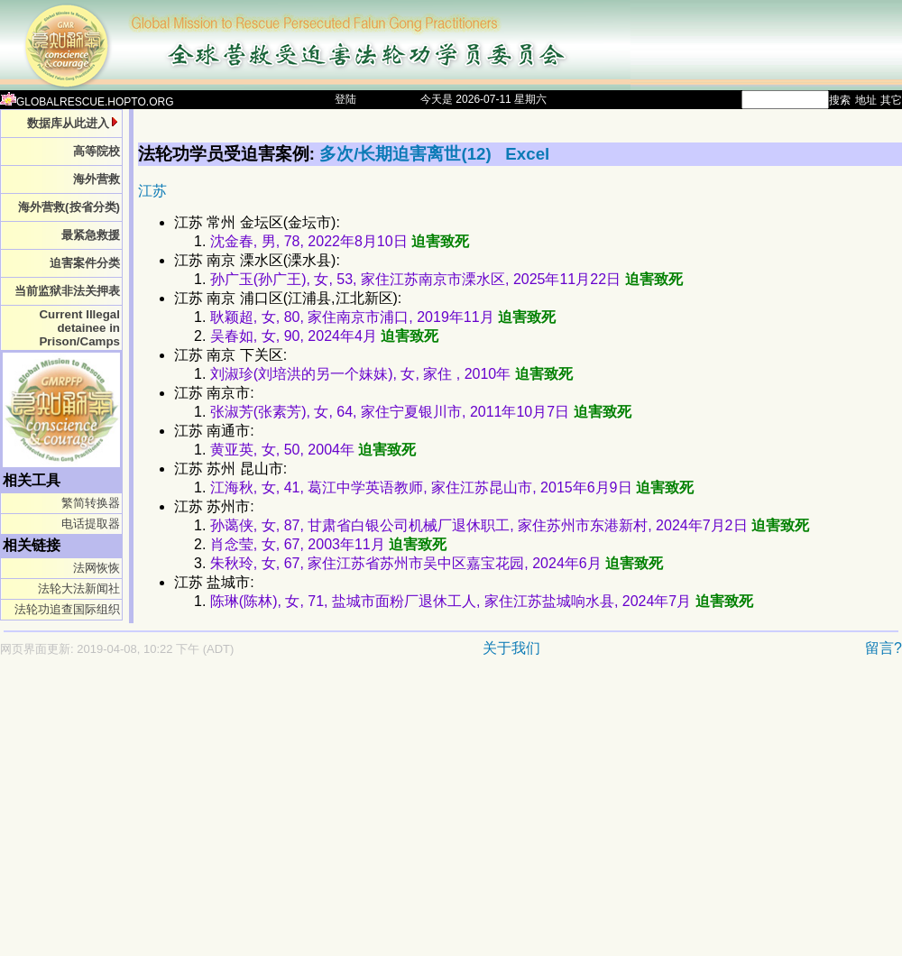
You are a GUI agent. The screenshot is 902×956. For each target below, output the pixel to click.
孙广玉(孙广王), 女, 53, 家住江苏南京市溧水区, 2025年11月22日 (446, 279)
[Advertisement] (346, 815)
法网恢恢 (96, 568)
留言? (883, 648)
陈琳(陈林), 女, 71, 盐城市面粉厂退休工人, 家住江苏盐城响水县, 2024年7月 (481, 601)
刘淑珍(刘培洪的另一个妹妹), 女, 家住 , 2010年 (391, 373)
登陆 (345, 99)
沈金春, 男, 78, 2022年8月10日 (339, 241)
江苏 (152, 190)
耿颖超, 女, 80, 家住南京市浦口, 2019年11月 (383, 317)
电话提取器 (90, 523)
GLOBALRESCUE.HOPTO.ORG (87, 102)
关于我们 (511, 648)
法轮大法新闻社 (79, 588)
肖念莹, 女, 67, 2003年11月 (328, 544)
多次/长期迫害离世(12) (407, 153)
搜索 (840, 100)
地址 (866, 100)
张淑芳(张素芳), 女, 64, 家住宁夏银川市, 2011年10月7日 (420, 411)
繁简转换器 (90, 503)
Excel (527, 153)
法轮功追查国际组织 (67, 609)
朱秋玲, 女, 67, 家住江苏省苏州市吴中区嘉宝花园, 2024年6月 (436, 563)
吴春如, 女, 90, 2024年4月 (324, 336)
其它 (891, 100)
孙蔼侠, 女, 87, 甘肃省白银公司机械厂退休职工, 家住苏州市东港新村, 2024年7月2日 (509, 525)
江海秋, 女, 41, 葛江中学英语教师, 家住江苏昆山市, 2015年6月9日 (452, 487)
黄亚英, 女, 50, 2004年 (313, 449)
